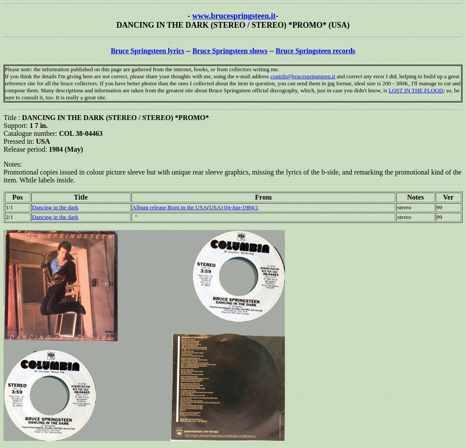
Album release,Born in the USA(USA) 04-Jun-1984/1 (195, 207)
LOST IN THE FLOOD (416, 90)
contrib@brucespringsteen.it (302, 76)
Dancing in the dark (55, 207)
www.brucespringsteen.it (234, 15)
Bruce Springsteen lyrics (147, 51)
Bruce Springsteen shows (230, 51)
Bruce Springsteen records (315, 51)
